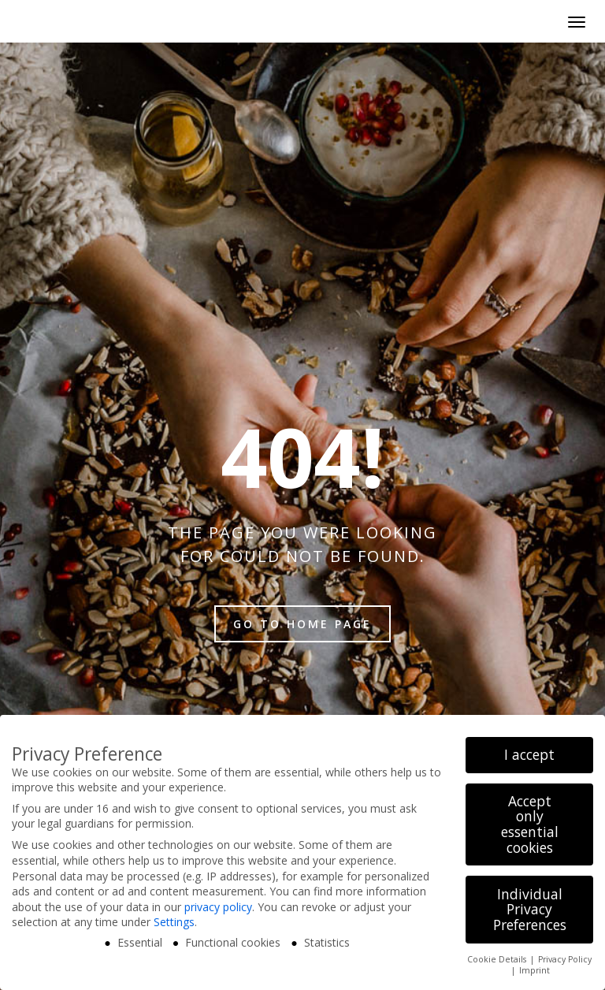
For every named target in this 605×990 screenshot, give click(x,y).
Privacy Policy (565, 959)
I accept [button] (529, 754)
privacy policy (218, 906)
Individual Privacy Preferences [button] (529, 909)
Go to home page (302, 623)
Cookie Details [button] (498, 959)
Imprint (534, 970)
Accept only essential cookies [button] (530, 824)
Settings (174, 921)
